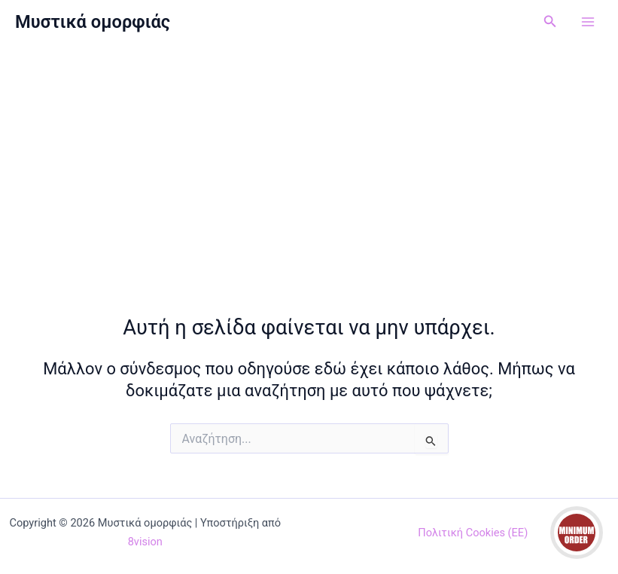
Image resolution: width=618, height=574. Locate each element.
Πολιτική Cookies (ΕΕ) (473, 532)
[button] (550, 21)
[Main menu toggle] (588, 22)
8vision (145, 541)
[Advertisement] (309, 156)
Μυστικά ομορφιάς (92, 21)
